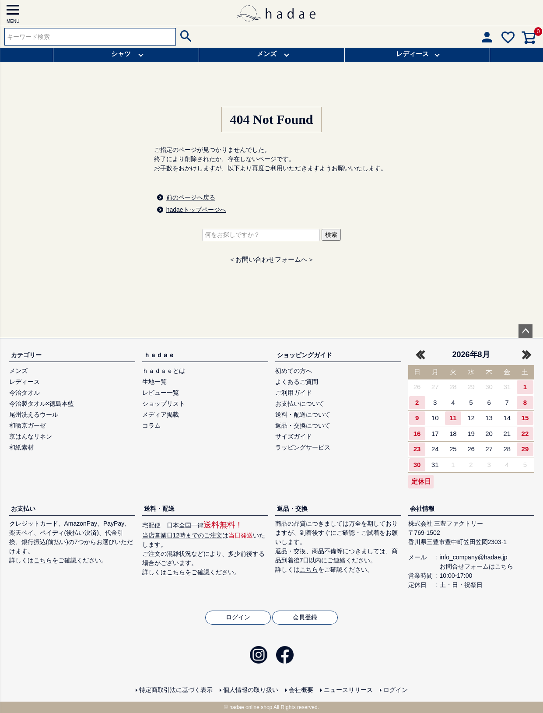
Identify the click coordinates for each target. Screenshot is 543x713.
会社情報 (422, 508)
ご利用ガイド (293, 392)
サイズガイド (293, 436)
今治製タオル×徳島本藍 (41, 403)
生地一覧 (154, 381)
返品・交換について (302, 425)
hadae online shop (250, 707)
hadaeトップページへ (196, 209)
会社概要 (301, 689)
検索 (185, 37)
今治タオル (24, 392)
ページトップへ (525, 331)
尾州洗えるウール (33, 414)
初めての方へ (293, 370)
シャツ (121, 53)
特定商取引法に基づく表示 (176, 689)
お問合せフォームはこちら (476, 566)
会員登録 (305, 617)
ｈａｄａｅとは (163, 370)
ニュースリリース (348, 689)
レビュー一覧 (160, 392)
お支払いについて (299, 403)
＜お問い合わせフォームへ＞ (271, 259)
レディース (412, 53)
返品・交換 (292, 508)
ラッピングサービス (302, 447)
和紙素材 (21, 447)
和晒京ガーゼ (27, 425)
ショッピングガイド (304, 354)
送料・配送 (159, 508)
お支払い (23, 508)
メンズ (266, 53)
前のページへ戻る (190, 197)
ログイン (238, 617)
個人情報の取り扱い (250, 689)
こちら (43, 560)
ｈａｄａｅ (159, 354)
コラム (151, 425)
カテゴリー (26, 354)
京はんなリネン (30, 436)
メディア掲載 (160, 414)
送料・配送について (302, 414)
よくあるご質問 (296, 381)
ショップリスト (163, 403)
